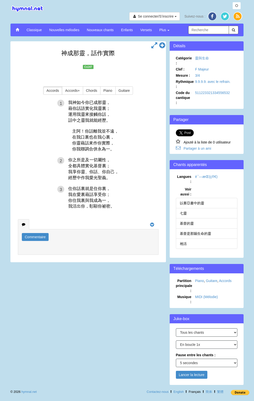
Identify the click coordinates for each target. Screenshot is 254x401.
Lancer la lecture (192, 375)
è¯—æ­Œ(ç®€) (206, 177)
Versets (146, 30)
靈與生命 (202, 58)
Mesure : (183, 75)
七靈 (183, 213)
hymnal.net (29, 392)
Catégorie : (184, 60)
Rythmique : (185, 84)
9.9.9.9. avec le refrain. (212, 82)
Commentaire (35, 237)
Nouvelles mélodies (64, 30)
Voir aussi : (185, 191)
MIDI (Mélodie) (206, 297)
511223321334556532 (212, 93)
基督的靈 (187, 223)
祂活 (183, 244)
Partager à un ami (197, 148)
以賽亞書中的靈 (192, 203)
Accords (52, 91)
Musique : (184, 299)
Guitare (124, 91)
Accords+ (72, 91)
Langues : (184, 179)
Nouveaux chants (100, 30)
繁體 (220, 392)
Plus (164, 30)
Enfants (127, 30)
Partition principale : (184, 286)
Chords (91, 91)
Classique (34, 30)
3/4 (197, 75)
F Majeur (202, 69)
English (179, 392)
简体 (209, 392)
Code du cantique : (183, 98)
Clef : (180, 69)
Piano (107, 91)
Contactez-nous (157, 392)
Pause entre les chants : (196, 355)
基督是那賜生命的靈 (195, 234)
